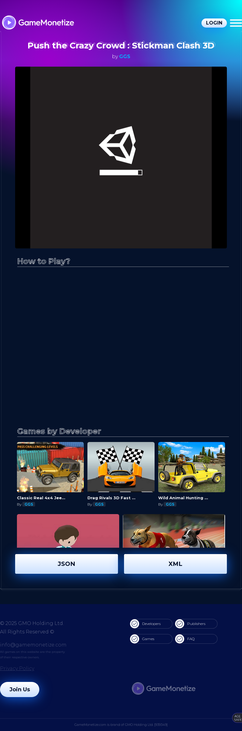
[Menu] (236, 23)
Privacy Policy (17, 668)
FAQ (185, 638)
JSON (66, 563)
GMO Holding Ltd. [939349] (146, 725)
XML (175, 563)
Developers (145, 623)
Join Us (19, 689)
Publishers (190, 623)
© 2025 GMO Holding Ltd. (32, 623)
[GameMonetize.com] (37, 23)
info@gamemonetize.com (33, 645)
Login (214, 23)
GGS (124, 56)
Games (142, 638)
